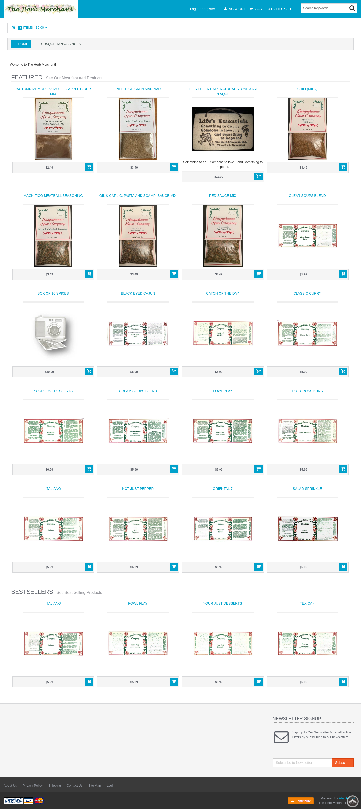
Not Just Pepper (138, 489)
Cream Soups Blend (138, 391)
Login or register (202, 9)
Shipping (54, 785)
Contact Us (74, 785)
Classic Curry (307, 293)
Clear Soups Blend (307, 196)
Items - (29, 28)
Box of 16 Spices (53, 293)
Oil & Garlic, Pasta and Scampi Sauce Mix (137, 196)
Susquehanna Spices (60, 44)
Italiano (53, 489)
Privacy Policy (33, 785)
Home (23, 44)
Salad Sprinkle (307, 489)
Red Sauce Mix (222, 196)
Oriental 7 (223, 489)
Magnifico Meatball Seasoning (53, 196)
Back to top (352, 801)
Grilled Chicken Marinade (138, 89)
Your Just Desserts (53, 391)
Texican (307, 603)
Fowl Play (222, 391)
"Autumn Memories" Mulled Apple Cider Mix (53, 91)
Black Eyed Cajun (138, 293)
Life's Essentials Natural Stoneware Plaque (223, 91)
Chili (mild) (307, 89)
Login (111, 785)
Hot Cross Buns (307, 391)
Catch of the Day (222, 293)
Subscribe (342, 763)
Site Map (94, 785)
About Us (10, 785)
